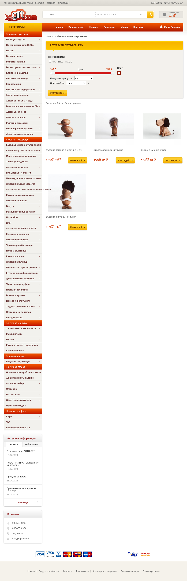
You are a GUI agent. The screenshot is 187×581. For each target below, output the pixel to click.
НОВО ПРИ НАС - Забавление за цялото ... (22, 463)
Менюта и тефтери (15, 117)
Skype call (17, 533)
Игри (8, 223)
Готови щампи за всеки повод (21, 67)
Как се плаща (26, 3)
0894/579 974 (176, 3)
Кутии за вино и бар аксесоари (22, 273)
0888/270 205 (162, 3)
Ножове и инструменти (18, 301)
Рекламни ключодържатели (20, 89)
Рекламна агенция (130, 571)
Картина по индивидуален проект (23, 145)
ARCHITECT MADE (60, 61)
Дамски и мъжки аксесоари (20, 278)
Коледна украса (14, 317)
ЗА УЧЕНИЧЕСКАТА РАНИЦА (21, 328)
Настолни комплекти (17, 290)
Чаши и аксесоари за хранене (21, 267)
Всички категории (106, 14)
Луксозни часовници (17, 239)
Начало (59, 27)
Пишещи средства (15, 39)
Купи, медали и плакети (18, 173)
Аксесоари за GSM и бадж (19, 101)
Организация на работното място (23, 372)
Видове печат (76, 27)
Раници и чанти (14, 334)
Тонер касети (82, 571)
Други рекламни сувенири (19, 134)
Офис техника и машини (18, 400)
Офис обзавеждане (16, 406)
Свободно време (15, 351)
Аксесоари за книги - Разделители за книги (24, 189)
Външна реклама (151, 571)
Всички (14, 444)
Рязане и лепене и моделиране (22, 345)
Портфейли (12, 217)
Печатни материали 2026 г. (19, 45)
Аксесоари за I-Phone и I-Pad (21, 228)
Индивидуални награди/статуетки (23, 178)
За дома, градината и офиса (20, 306)
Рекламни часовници (17, 78)
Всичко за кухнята (15, 295)
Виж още (23, 502)
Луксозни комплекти (16, 200)
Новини (93, 27)
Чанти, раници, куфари (18, 284)
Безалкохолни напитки (18, 427)
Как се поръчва (11, 3)
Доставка (39, 3)
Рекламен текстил (15, 62)
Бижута (10, 206)
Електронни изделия (17, 73)
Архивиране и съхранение (20, 378)
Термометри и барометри (19, 245)
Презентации (13, 394)
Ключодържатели (15, 256)
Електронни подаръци (17, 234)
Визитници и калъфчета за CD (22, 106)
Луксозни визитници (16, 262)
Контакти (138, 27)
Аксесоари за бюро (16, 112)
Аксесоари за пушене (17, 167)
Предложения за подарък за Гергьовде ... (21, 489)
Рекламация (62, 3)
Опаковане (11, 389)
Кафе (9, 416)
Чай (8, 422)
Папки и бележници (16, 251)
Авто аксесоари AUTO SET (20, 451)
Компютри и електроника (105, 571)
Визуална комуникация (18, 361)
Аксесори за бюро (15, 383)
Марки (124, 27)
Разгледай (76, 160)
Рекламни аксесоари (17, 123)
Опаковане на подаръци (18, 312)
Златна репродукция (17, 161)
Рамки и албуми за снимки (20, 195)
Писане (10, 339)
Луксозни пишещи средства (20, 184)
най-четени (31, 444)
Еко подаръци (13, 84)
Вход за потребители (49, 571)
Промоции (109, 27)
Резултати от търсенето (72, 36)
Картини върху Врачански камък (23, 150)
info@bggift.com (20, 538)
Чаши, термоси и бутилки (19, 128)
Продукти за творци (16, 476)
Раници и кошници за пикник (21, 212)
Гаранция (50, 3)
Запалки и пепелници (17, 95)
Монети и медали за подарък (21, 156)
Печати (9, 50)
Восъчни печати (14, 56)
